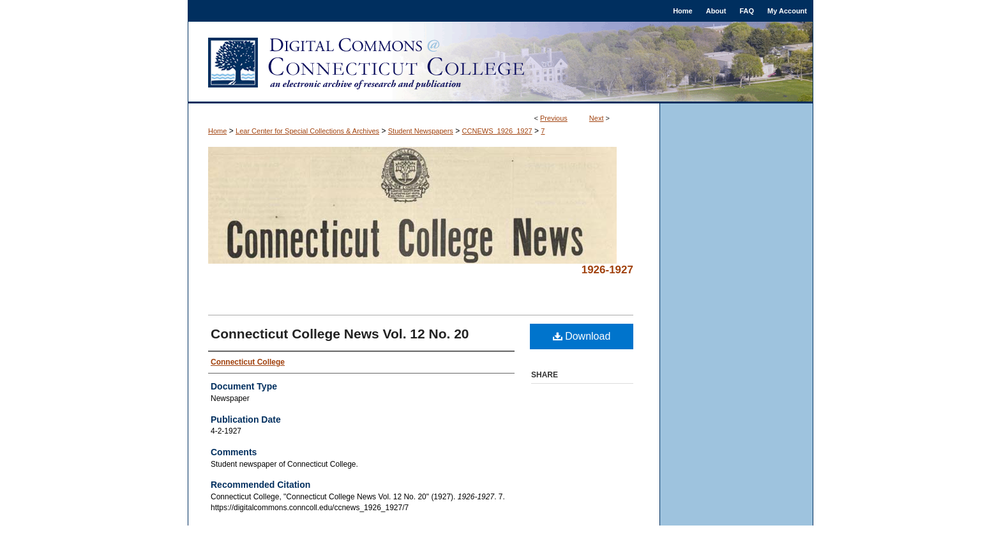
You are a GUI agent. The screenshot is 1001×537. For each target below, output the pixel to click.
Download (582, 336)
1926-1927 (607, 270)
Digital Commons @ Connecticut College (500, 62)
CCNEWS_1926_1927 (497, 131)
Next (596, 118)
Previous (554, 118)
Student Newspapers (420, 131)
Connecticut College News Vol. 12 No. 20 (340, 333)
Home (217, 131)
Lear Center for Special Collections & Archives (307, 131)
